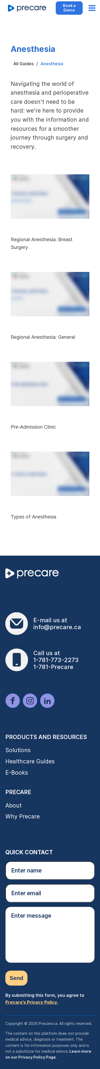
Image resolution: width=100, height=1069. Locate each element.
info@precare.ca (57, 627)
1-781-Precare (53, 666)
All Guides (23, 63)
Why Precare (22, 816)
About (13, 805)
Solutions (18, 750)
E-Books (16, 772)
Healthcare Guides (30, 761)
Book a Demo (69, 7)
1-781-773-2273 (56, 659)
